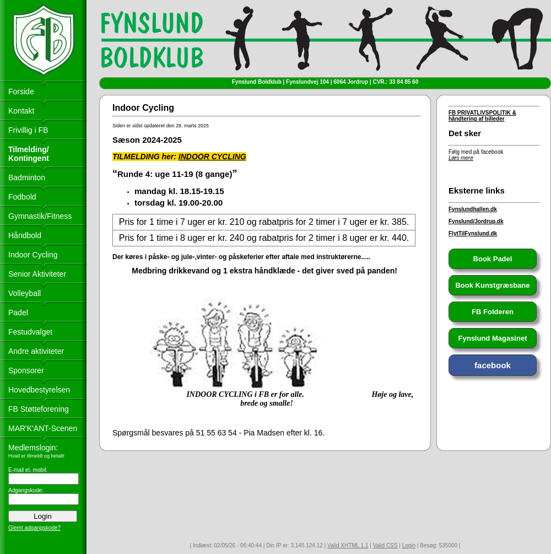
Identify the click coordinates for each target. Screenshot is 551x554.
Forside (21, 91)
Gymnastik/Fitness (40, 216)
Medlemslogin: (33, 447)
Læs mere (461, 158)
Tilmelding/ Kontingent (28, 154)
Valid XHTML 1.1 (347, 545)
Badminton (26, 177)
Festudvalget (30, 331)
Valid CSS (385, 545)
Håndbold (24, 235)
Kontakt (21, 110)
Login (408, 545)
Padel (18, 312)
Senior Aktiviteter (37, 274)
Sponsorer (26, 370)
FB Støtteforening (38, 409)
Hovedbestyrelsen (39, 389)
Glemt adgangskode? (34, 528)
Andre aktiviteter (36, 351)
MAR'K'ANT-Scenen (42, 428)
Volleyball (24, 293)
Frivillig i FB (28, 130)
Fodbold (22, 196)
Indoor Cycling (33, 254)
